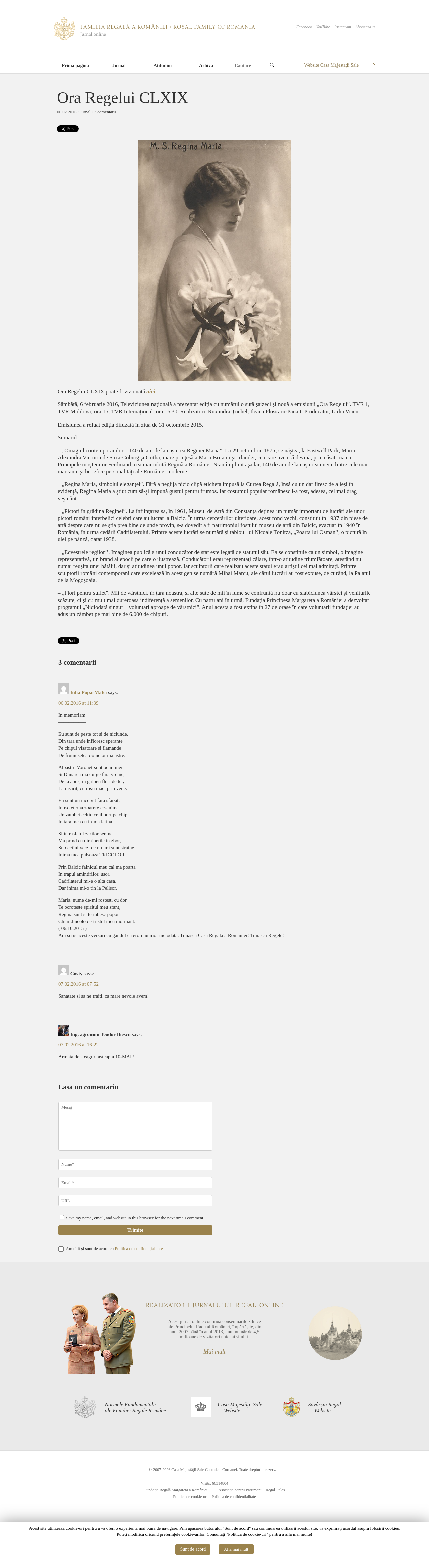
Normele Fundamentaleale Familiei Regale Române (135, 1407)
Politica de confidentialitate (234, 1496)
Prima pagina (75, 65)
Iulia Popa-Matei (88, 692)
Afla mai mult (236, 1549)
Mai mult (214, 1351)
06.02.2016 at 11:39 (78, 703)
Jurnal (119, 65)
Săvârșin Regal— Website (324, 1407)
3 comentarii (105, 111)
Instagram (342, 26)
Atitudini (163, 65)
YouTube (323, 26)
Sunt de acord (193, 1549)
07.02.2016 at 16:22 (78, 1044)
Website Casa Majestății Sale (331, 65)
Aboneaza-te (365, 26)
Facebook (304, 26)
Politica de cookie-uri (190, 1496)
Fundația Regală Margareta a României (175, 1490)
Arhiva (206, 65)
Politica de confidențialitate (139, 1248)
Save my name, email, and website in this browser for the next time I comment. (135, 1218)
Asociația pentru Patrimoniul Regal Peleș (251, 1490)
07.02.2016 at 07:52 (78, 984)
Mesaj (135, 1126)
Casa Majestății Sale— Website (240, 1407)
